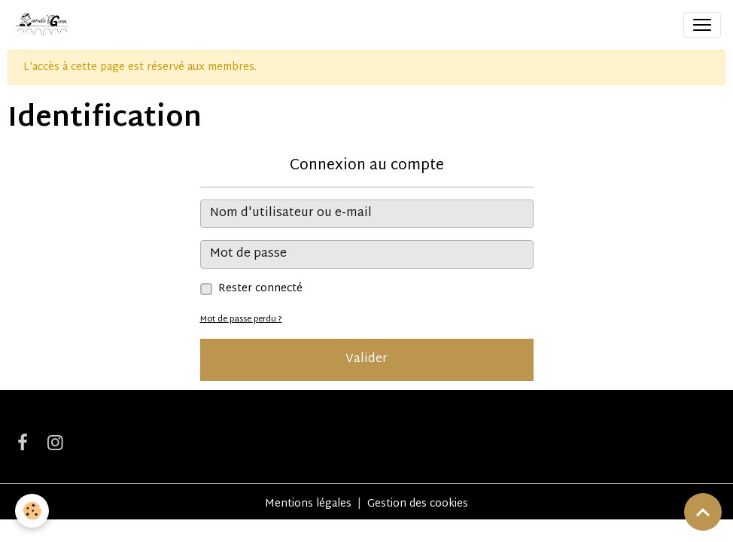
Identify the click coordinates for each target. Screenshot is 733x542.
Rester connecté (260, 289)
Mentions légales (308, 504)
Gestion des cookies (417, 504)
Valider (366, 359)
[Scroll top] (703, 512)
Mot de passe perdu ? (241, 319)
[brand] (44, 25)
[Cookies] (32, 511)
